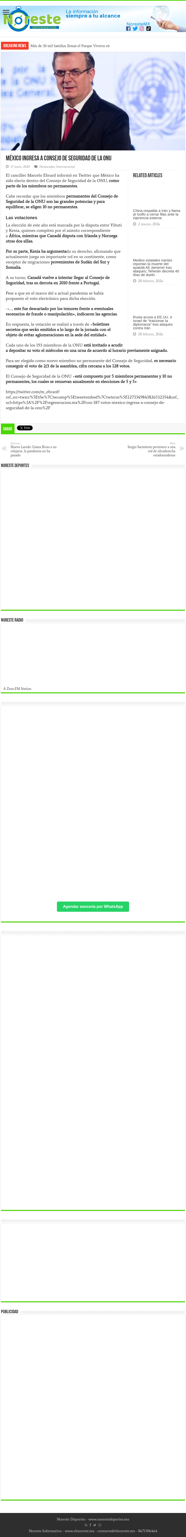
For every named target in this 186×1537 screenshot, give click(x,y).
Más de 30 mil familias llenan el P (57, 46)
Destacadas (47, 167)
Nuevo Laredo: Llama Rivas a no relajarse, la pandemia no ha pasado (35, 449)
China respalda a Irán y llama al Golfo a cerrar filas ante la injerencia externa (156, 214)
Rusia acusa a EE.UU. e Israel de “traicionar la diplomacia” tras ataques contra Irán (152, 322)
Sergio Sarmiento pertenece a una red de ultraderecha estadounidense (150, 449)
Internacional (65, 167)
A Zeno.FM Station (17, 688)
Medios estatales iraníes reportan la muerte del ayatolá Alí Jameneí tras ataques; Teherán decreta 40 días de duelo (156, 267)
